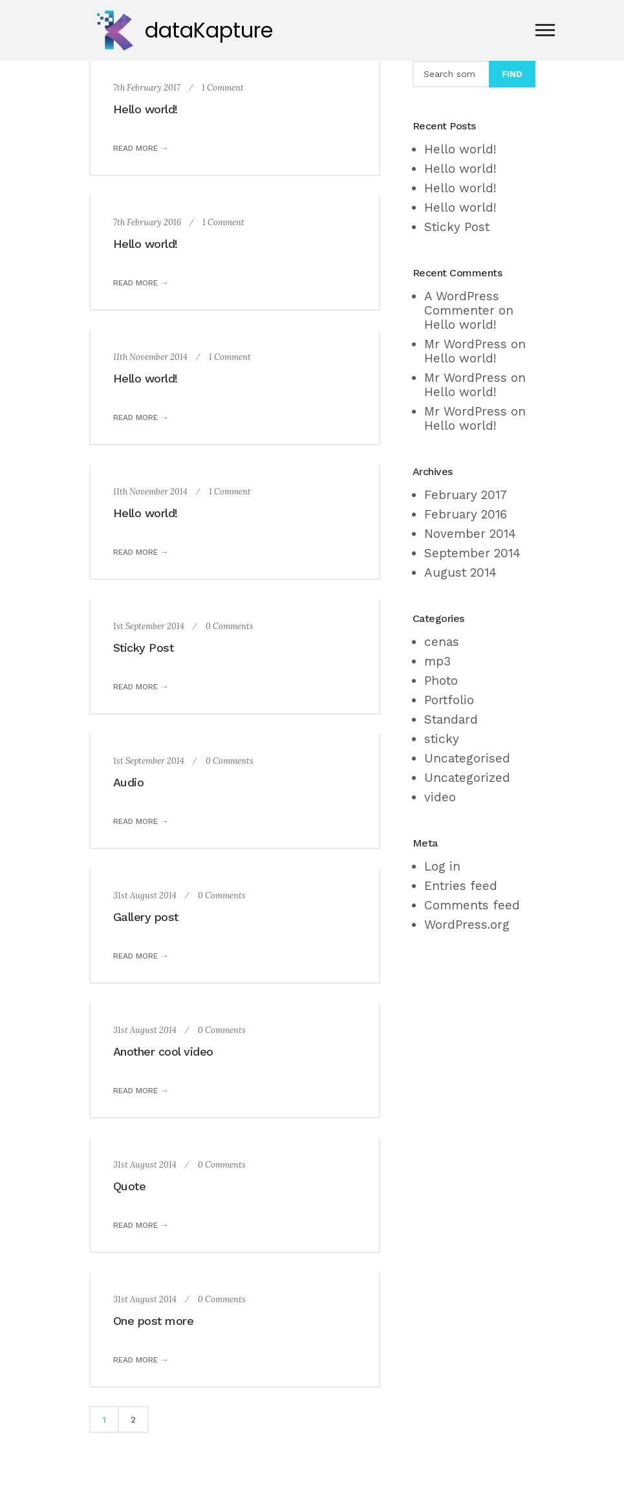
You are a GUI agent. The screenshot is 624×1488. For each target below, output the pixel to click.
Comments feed (472, 905)
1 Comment (223, 87)
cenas (441, 641)
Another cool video (163, 1051)
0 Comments (229, 626)
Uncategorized (467, 777)
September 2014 (472, 553)
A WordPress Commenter (461, 303)
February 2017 (465, 494)
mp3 (437, 661)
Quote (129, 1186)
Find (512, 74)
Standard (451, 719)
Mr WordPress (465, 344)
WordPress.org (467, 924)
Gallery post (145, 917)
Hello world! (145, 109)
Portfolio (449, 700)
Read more (135, 148)
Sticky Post (143, 647)
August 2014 (460, 572)
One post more (153, 1320)
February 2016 (465, 514)
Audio (128, 782)
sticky (441, 738)
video (440, 797)
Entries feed (460, 885)
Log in (442, 866)
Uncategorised (467, 758)
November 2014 (470, 533)
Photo (441, 680)
